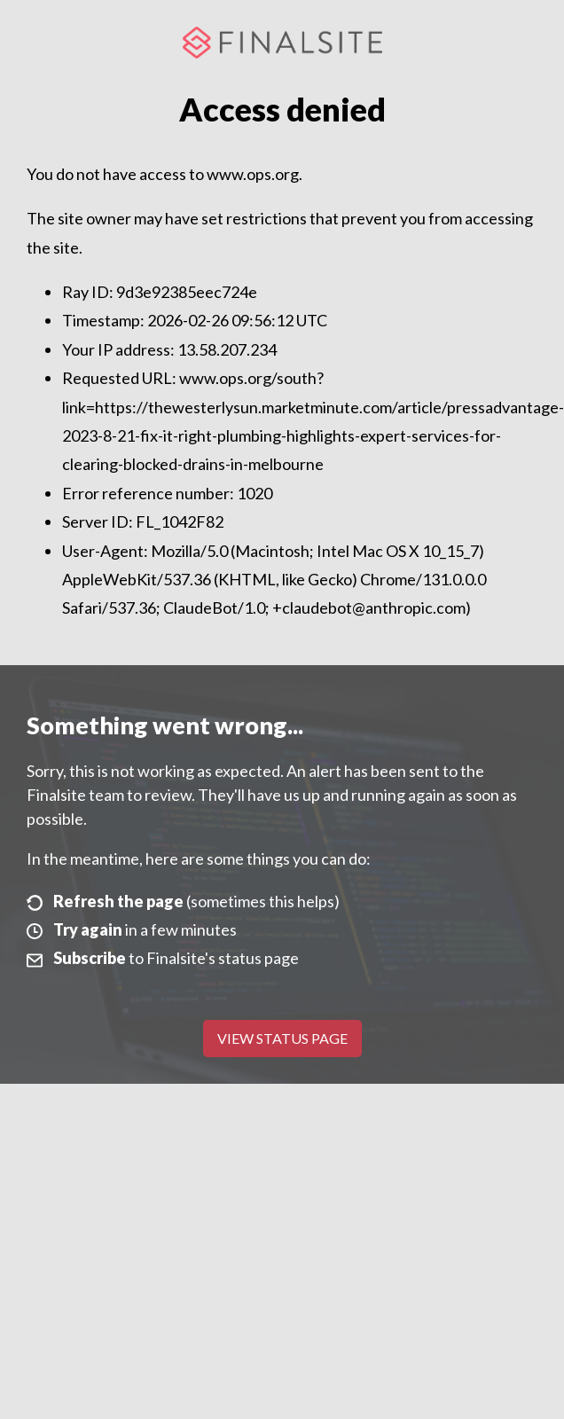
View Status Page (282, 1038)
